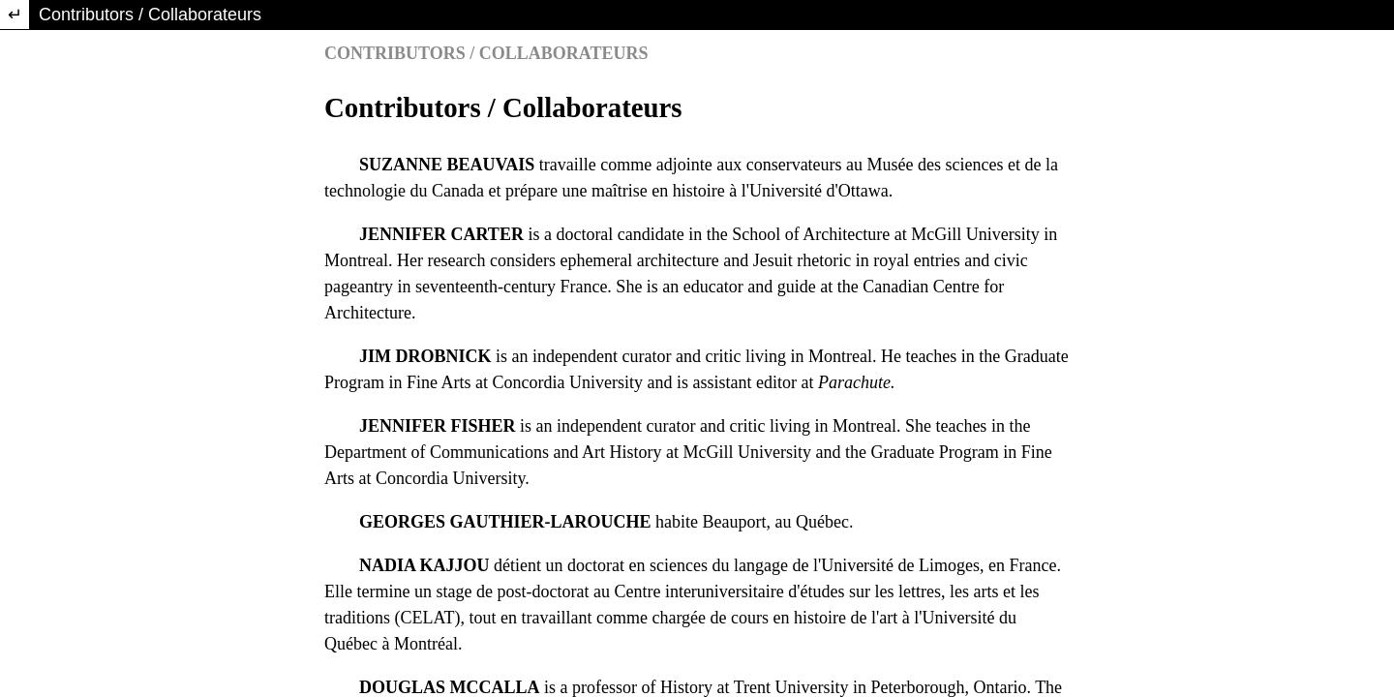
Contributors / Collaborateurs (150, 14)
